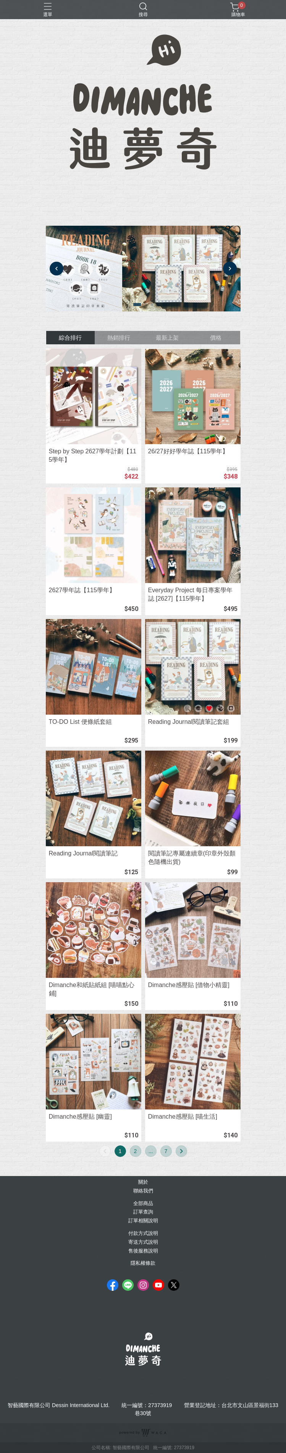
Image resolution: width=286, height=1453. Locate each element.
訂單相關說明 (143, 1220)
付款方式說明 (143, 1233)
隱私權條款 (143, 1263)
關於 (143, 1182)
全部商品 (143, 1203)
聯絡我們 (143, 1191)
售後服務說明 (143, 1251)
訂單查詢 (143, 1212)
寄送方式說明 (143, 1242)
